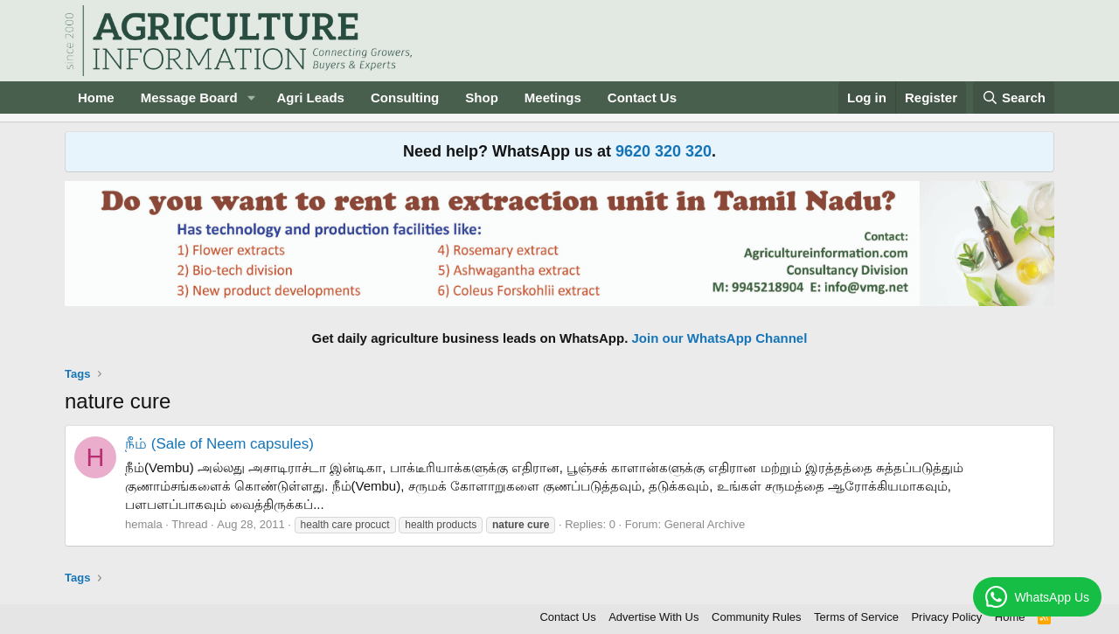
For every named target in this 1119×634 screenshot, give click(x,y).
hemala (144, 524)
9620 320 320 (663, 151)
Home (96, 97)
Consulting (405, 97)
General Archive (705, 524)
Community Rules (757, 617)
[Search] (1014, 97)
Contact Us (642, 97)
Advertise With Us (653, 617)
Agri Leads (310, 97)
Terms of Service (856, 617)
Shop (481, 97)
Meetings (553, 97)
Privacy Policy (946, 617)
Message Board (189, 97)
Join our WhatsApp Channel (720, 338)
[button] (251, 97)
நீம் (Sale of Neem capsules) (219, 443)
